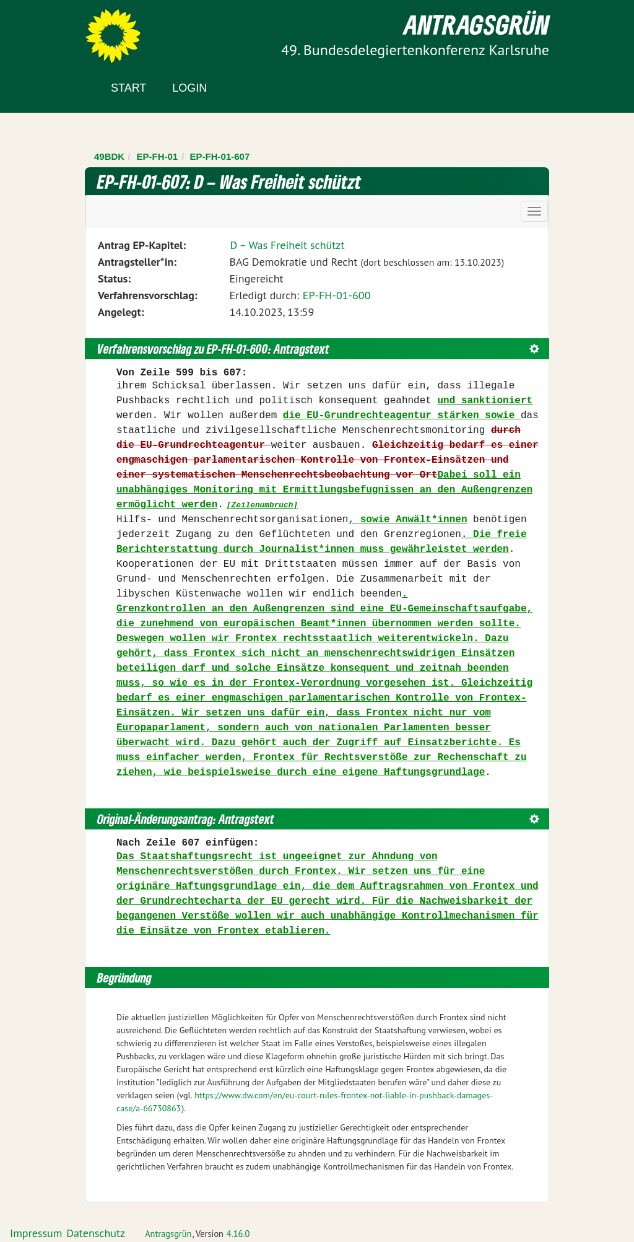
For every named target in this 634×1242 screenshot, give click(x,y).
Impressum (36, 1233)
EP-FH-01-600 (337, 295)
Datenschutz (95, 1233)
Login (189, 88)
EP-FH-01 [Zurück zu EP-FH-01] (157, 156)
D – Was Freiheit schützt (287, 245)
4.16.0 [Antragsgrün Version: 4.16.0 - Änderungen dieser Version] (238, 1234)
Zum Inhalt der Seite (55, 31)
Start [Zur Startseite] (128, 88)
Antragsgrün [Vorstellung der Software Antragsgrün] (168, 1234)
